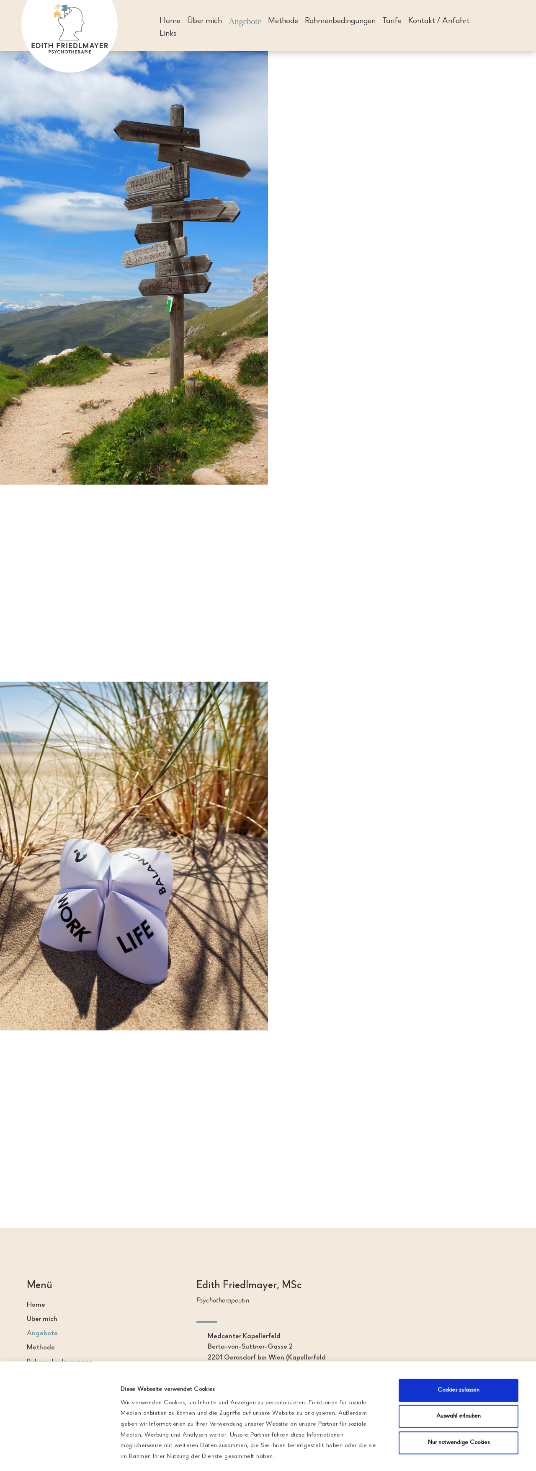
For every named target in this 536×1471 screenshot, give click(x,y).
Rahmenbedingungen (340, 22)
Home (170, 22)
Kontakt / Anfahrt (438, 22)
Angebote (245, 22)
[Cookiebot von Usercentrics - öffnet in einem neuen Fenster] (61, 1447)
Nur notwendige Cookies (459, 1395)
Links (168, 34)
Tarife (392, 22)
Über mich (204, 22)
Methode (283, 22)
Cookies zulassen (458, 1343)
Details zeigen (435, 1447)
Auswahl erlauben (458, 1369)
